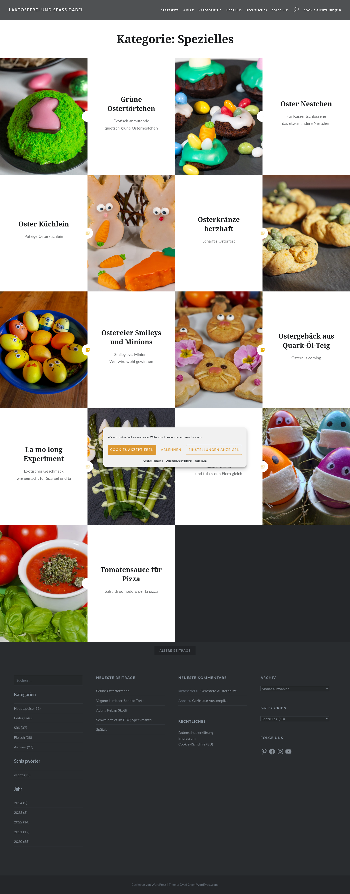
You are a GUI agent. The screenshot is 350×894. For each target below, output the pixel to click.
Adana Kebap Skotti (111, 710)
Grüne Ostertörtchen (112, 691)
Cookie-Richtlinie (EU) (322, 10)
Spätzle (102, 729)
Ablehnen (171, 450)
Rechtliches (256, 10)
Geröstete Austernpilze (218, 691)
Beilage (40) (23, 718)
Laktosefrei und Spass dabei (46, 9)
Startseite (170, 10)
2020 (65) (21, 841)
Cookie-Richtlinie (154, 460)
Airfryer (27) (23, 747)
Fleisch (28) (23, 737)
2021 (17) (21, 832)
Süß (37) (20, 727)
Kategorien (208, 10)
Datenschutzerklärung (179, 460)
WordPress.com (207, 884)
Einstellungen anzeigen (214, 450)
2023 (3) (20, 812)
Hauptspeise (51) (27, 708)
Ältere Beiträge (175, 650)
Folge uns (280, 10)
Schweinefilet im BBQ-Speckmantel (124, 720)
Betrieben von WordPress (148, 884)
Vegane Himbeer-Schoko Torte (120, 700)
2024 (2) (20, 803)
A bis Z (188, 10)
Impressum (200, 460)
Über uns (234, 10)
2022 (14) (21, 822)
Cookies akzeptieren (132, 450)
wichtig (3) (22, 775)
